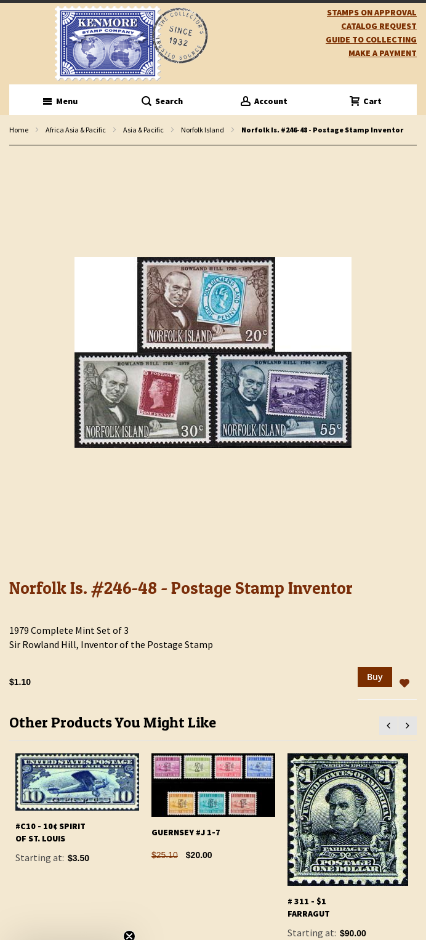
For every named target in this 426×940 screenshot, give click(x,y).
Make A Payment (382, 53)
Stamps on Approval (372, 12)
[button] (404, 684)
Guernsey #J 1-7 (185, 832)
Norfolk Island (202, 129)
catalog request (379, 25)
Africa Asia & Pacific (76, 129)
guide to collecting (371, 39)
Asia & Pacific (143, 129)
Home (18, 129)
